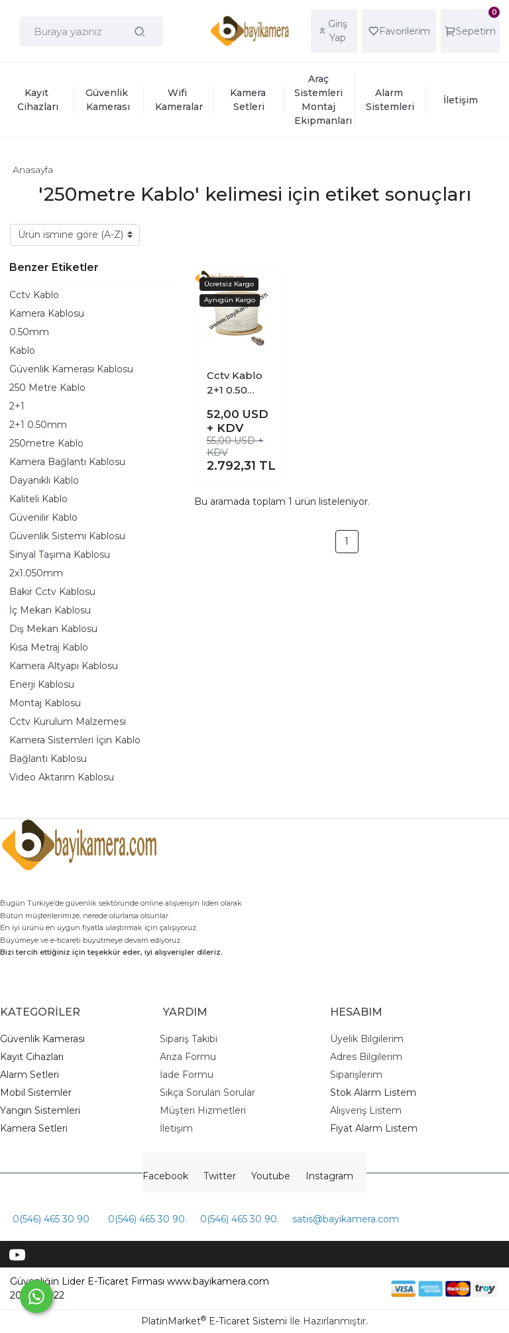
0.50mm (29, 332)
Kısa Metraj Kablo (48, 647)
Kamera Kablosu (46, 313)
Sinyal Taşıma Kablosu (59, 554)
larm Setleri (33, 1075)
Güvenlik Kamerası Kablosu (71, 369)
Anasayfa (33, 170)
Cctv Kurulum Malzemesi (67, 721)
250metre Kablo (46, 443)
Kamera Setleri (34, 1128)
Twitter (219, 1176)
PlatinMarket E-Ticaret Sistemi (214, 1321)
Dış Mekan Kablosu (53, 629)
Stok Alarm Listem (373, 1092)
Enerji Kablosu (41, 684)
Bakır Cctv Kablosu (52, 592)
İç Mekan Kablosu (50, 610)
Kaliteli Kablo (38, 499)
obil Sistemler (40, 1092)
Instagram (329, 1176)
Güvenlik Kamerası (42, 1039)
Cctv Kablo (34, 295)
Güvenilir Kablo (43, 517)
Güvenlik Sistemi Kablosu (67, 536)
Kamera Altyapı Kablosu (63, 666)
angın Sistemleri (43, 1110)
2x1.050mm (36, 573)
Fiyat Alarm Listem (374, 1128)
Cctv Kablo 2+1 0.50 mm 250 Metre (234, 383)
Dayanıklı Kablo (44, 480)
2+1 (17, 406)
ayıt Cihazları (35, 1057)
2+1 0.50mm (38, 425)
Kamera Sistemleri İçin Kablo (75, 740)
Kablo (22, 350)
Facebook (165, 1176)
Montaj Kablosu (45, 703)
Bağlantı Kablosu (48, 759)
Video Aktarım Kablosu (61, 777)
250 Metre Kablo (47, 388)
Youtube (270, 1176)
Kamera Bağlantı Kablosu (67, 462)
